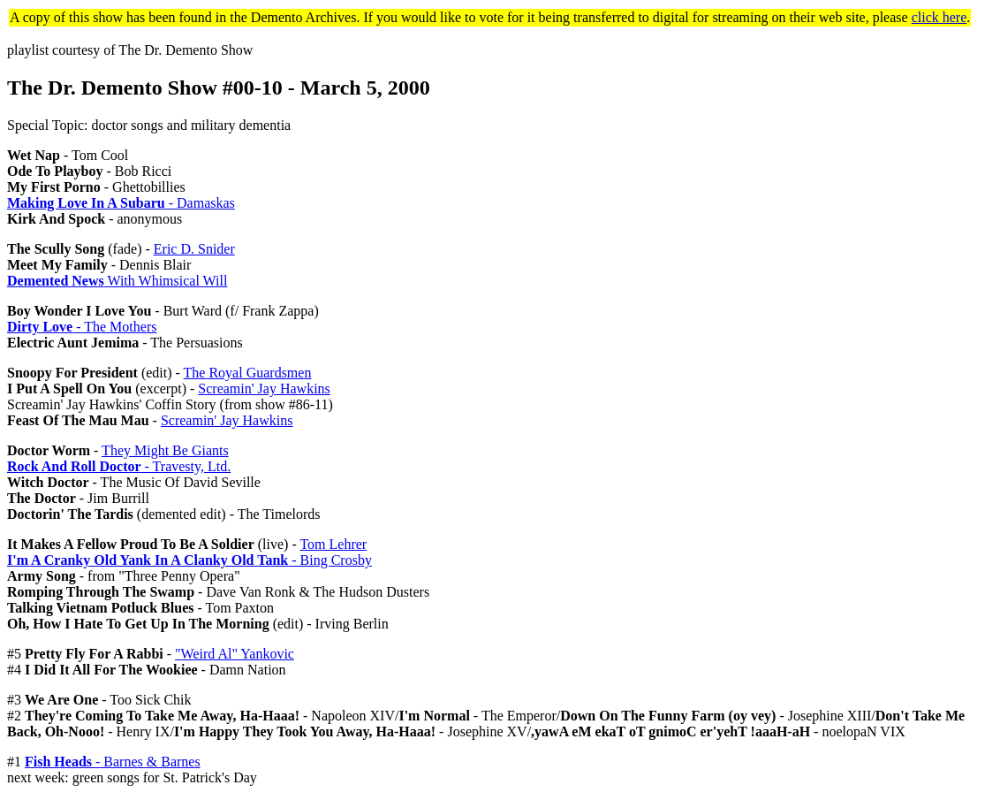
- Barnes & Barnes (113, 761)
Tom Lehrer (333, 544)
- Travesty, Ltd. (119, 466)
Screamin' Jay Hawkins (264, 388)
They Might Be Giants (165, 450)
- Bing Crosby (189, 560)
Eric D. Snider (194, 248)
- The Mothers (81, 326)
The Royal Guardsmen (248, 372)
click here (939, 17)
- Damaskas (121, 202)
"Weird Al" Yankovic (234, 653)
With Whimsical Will (117, 280)
